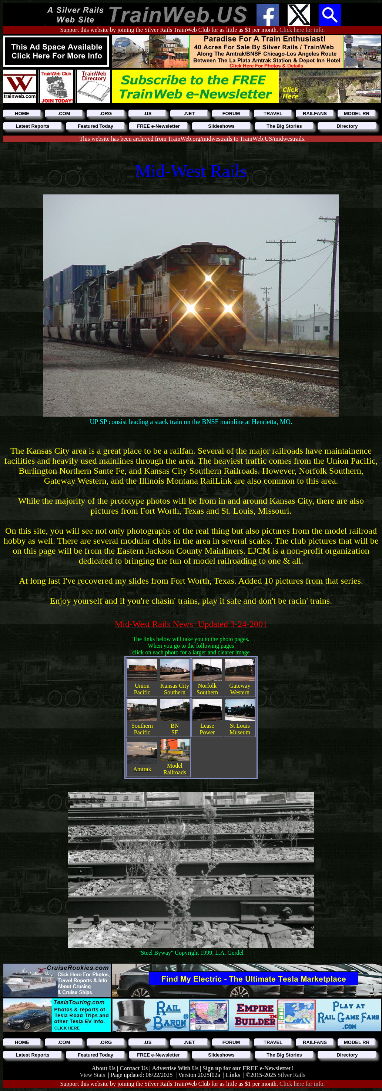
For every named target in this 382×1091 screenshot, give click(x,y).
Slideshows (221, 126)
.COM (64, 113)
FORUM (231, 113)
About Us (104, 1068)
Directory (347, 126)
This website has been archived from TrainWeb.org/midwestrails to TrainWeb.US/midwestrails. (193, 139)
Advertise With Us (176, 1068)
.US (148, 113)
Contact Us (134, 1068)
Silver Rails (291, 1075)
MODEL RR (356, 113)
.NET (189, 113)
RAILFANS (315, 113)
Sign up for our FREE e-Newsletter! (247, 1068)
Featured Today (95, 126)
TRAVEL (273, 113)
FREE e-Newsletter (158, 126)
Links (233, 1075)
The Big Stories (284, 126)
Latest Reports (32, 126)
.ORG (106, 113)
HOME (22, 113)
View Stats (92, 1075)
